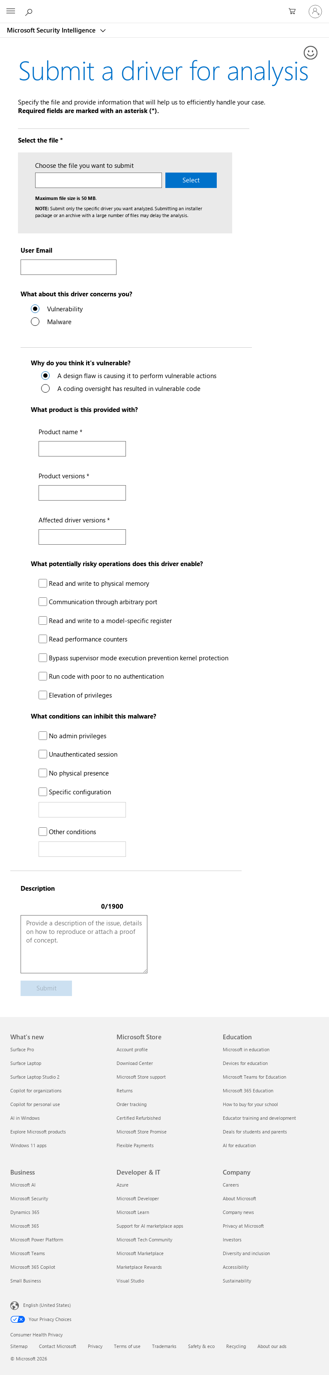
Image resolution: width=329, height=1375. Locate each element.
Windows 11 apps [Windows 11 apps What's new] (28, 1145)
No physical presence (79, 773)
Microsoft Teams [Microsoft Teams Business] (27, 1253)
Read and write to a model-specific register (110, 620)
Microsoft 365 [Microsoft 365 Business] (24, 1226)
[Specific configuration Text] (82, 809)
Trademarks (164, 1346)
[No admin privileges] (43, 735)
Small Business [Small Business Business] (25, 1280)
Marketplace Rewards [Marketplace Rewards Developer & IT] (139, 1267)
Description (38, 888)
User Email (36, 250)
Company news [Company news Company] (238, 1212)
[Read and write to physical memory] (43, 583)
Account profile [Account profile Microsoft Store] (132, 1049)
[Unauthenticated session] (43, 754)
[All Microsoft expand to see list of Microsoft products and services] (10, 11)
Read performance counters (88, 639)
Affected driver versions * (74, 520)
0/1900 (112, 906)
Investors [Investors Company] (232, 1239)
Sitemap (18, 1346)
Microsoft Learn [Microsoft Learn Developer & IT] (133, 1212)
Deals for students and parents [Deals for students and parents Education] (255, 1131)
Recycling (236, 1346)
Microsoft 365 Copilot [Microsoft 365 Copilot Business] (32, 1267)
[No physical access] (43, 773)
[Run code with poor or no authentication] (43, 676)
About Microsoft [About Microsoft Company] (239, 1198)
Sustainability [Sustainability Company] (237, 1280)
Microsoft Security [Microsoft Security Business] (29, 1198)
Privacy (95, 1346)
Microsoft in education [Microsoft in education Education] (246, 1049)
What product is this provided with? (84, 409)
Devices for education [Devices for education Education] (245, 1063)
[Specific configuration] (43, 791)
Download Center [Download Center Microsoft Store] (135, 1063)
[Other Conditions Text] (82, 849)
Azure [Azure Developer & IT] (123, 1184)
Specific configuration (80, 791)
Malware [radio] (59, 321)
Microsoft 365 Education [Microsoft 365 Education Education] (248, 1090)
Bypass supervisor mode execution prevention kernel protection (138, 657)
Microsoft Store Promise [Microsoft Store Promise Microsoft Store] (142, 1131)
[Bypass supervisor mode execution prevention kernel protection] (43, 657)
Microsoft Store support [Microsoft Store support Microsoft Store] (141, 1077)
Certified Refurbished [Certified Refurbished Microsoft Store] (139, 1118)
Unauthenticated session (83, 754)
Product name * (60, 431)
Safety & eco (201, 1346)
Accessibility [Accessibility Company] (235, 1267)
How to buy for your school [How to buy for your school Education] (250, 1104)
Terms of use (127, 1346)
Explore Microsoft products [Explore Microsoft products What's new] (38, 1131)
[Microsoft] (164, 6)
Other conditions (72, 831)
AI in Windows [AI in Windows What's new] (25, 1118)
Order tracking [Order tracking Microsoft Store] (132, 1104)
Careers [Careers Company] (231, 1184)
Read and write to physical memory (99, 583)
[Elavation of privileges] (43, 695)
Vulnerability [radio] (65, 308)
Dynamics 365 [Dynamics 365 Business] (24, 1212)
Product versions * (64, 475)
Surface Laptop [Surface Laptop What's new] (25, 1063)
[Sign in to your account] (315, 11)
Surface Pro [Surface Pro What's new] (22, 1049)
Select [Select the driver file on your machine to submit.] (191, 180)
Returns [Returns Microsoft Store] (125, 1090)
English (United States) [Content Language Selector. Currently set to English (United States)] (47, 1305)
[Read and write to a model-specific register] (43, 620)
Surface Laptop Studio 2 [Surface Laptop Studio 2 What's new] (35, 1077)
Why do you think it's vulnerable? (81, 362)
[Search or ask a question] (30, 11)
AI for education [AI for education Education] (239, 1145)
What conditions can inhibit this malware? (93, 716)
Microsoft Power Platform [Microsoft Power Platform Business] (36, 1239)
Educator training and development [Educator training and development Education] (259, 1118)
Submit (46, 988)
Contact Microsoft (57, 1346)
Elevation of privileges (80, 695)
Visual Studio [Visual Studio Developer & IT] (130, 1280)
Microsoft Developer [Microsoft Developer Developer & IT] (138, 1198)
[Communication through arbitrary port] (43, 601)
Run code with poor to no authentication (106, 676)
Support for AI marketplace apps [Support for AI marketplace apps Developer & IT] (150, 1226)
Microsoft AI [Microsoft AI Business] (23, 1184)
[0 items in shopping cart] (294, 11)
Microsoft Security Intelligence (52, 30)
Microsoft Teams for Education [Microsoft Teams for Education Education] (254, 1077)
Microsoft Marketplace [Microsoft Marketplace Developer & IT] (140, 1253)
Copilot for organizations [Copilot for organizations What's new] (36, 1090)
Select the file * (40, 140)
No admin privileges (77, 735)
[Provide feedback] (311, 53)
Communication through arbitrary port (103, 601)
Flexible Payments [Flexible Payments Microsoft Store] (135, 1145)
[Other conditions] (43, 831)
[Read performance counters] (43, 639)
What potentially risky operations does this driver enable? (117, 563)
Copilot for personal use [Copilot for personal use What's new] (35, 1104)
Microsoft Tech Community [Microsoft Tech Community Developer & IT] (144, 1239)
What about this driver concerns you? (76, 293)
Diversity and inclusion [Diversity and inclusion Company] (246, 1253)
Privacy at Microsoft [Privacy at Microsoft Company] (243, 1226)
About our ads (272, 1346)
